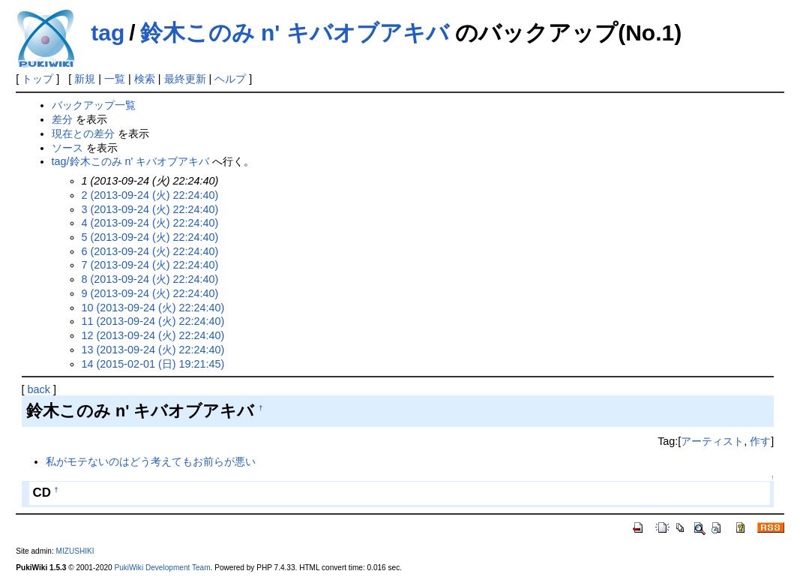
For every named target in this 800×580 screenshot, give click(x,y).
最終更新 (185, 79)
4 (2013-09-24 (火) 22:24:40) (150, 223)
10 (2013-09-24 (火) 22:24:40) (153, 308)
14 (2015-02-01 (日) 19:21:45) (153, 364)
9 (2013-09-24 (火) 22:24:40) (150, 293)
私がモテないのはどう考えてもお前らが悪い (151, 461)
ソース (67, 148)
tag (107, 32)
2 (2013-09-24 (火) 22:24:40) (150, 195)
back (39, 389)
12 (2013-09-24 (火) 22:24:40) (153, 335)
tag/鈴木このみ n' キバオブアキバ (131, 161)
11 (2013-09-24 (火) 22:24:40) (153, 321)
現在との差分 (83, 134)
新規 (84, 79)
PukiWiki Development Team (163, 567)
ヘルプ (230, 79)
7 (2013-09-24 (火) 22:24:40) (150, 265)
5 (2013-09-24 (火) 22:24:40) (150, 237)
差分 (62, 119)
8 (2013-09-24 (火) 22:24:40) (150, 279)
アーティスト (712, 441)
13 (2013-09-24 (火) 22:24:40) (153, 350)
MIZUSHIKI (75, 551)
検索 (144, 79)
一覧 (114, 79)
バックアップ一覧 (94, 105)
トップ (37, 79)
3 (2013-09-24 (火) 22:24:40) (150, 209)
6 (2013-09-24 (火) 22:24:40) (150, 251)
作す (760, 441)
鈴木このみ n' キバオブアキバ (294, 32)
